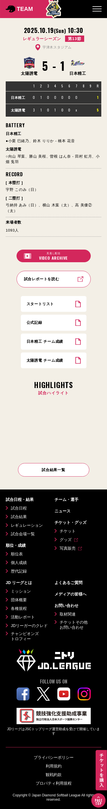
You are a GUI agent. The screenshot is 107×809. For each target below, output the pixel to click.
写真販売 (68, 548)
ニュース (62, 511)
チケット (68, 531)
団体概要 (19, 600)
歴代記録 (19, 571)
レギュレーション (27, 525)
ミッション (21, 591)
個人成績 (19, 562)
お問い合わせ (66, 605)
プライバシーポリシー (54, 757)
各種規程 (19, 608)
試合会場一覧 (23, 534)
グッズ (66, 539)
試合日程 (19, 508)
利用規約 (54, 766)
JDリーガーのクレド (29, 625)
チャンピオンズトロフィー (25, 636)
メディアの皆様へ (70, 594)
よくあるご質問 (68, 582)
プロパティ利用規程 (54, 783)
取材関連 (68, 614)
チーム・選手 (66, 499)
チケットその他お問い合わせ (74, 625)
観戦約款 (54, 774)
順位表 (17, 554)
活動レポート (23, 617)
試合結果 (19, 516)
